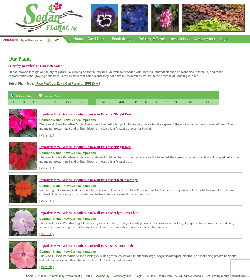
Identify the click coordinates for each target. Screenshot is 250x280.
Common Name (52, 96)
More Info (46, 135)
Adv (56, 39)
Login (139, 276)
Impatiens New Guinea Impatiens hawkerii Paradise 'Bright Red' (85, 147)
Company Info (122, 276)
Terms (88, 276)
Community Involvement (65, 276)
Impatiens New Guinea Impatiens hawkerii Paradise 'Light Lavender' (88, 213)
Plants (42, 276)
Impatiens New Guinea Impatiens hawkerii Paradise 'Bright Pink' (86, 114)
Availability (102, 276)
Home (29, 276)
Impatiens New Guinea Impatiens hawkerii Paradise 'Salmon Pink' (86, 246)
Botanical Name (25, 96)
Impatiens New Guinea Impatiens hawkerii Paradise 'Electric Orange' (88, 180)
